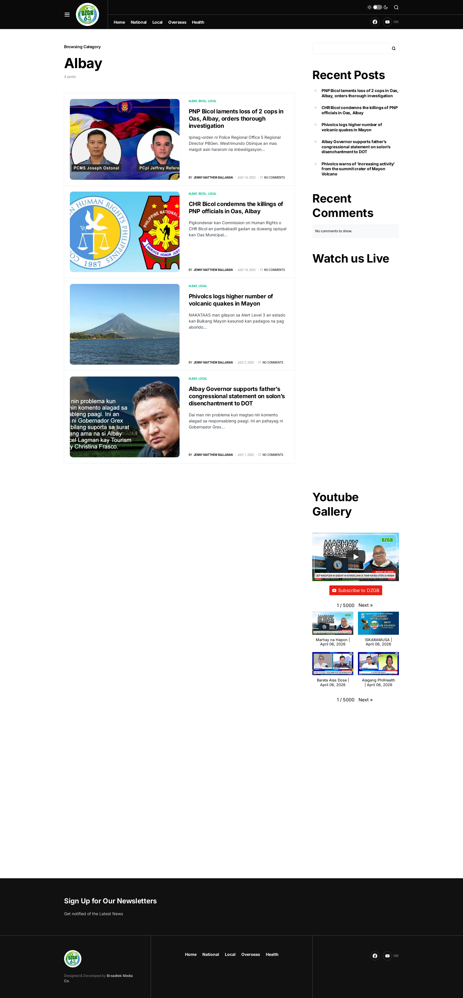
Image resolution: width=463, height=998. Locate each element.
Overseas (250, 954)
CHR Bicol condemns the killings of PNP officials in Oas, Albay (236, 208)
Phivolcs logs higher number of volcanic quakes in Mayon (231, 300)
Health (272, 954)
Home (191, 954)
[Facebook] (375, 22)
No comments (274, 177)
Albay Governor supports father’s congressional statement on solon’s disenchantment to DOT (237, 396)
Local (212, 101)
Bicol (202, 101)
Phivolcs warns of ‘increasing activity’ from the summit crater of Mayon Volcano (358, 168)
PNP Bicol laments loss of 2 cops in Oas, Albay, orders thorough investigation (236, 118)
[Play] (355, 557)
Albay (193, 101)
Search (394, 48)
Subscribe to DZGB (355, 590)
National (210, 954)
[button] (67, 14)
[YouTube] (391, 22)
